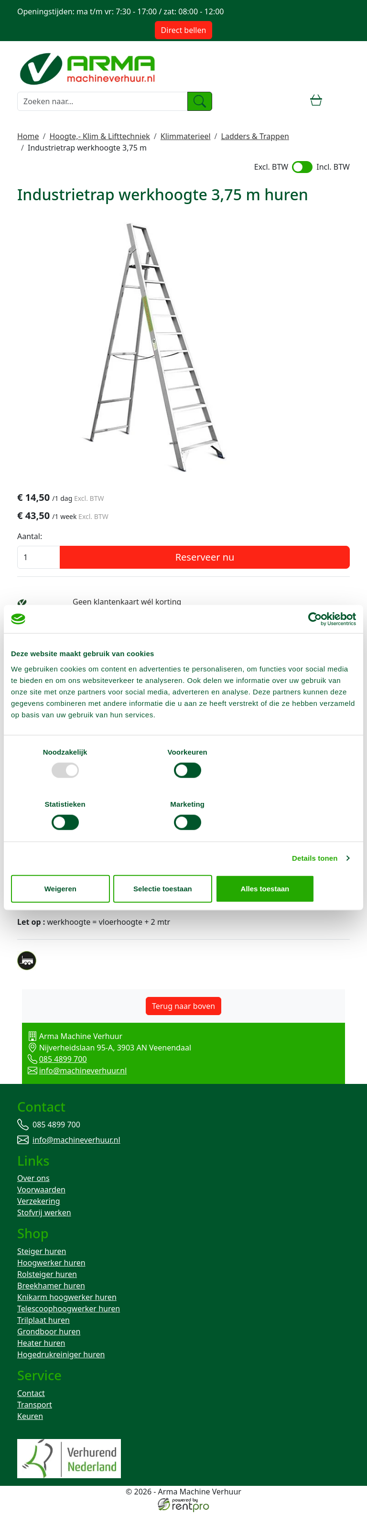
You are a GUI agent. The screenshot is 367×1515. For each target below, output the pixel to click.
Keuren (30, 1419)
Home (28, 136)
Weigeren (67, 862)
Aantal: (29, 537)
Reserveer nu (205, 558)
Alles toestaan (299, 862)
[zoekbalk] (102, 101)
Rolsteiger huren (47, 1276)
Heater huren (41, 1345)
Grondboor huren (48, 1334)
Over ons (33, 1180)
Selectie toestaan (183, 862)
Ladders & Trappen (255, 136)
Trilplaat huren (43, 1322)
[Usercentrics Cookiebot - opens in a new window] (314, 645)
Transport (34, 1407)
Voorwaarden (41, 1191)
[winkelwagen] (316, 101)
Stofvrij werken (44, 1214)
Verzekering (38, 1203)
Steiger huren (41, 1253)
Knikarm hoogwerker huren (67, 1299)
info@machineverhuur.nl (72, 1071)
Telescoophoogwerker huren (68, 1311)
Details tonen (314, 832)
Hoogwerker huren (51, 1265)
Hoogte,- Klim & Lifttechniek (99, 136)
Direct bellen (183, 30)
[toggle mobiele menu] (341, 101)
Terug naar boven (183, 1007)
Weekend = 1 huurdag (112, 614)
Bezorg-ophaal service (112, 625)
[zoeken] (199, 101)
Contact (31, 1396)
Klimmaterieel (186, 136)
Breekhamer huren (51, 1288)
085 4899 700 (52, 1060)
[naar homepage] (89, 67)
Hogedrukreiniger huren (61, 1357)
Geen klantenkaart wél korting (127, 602)
